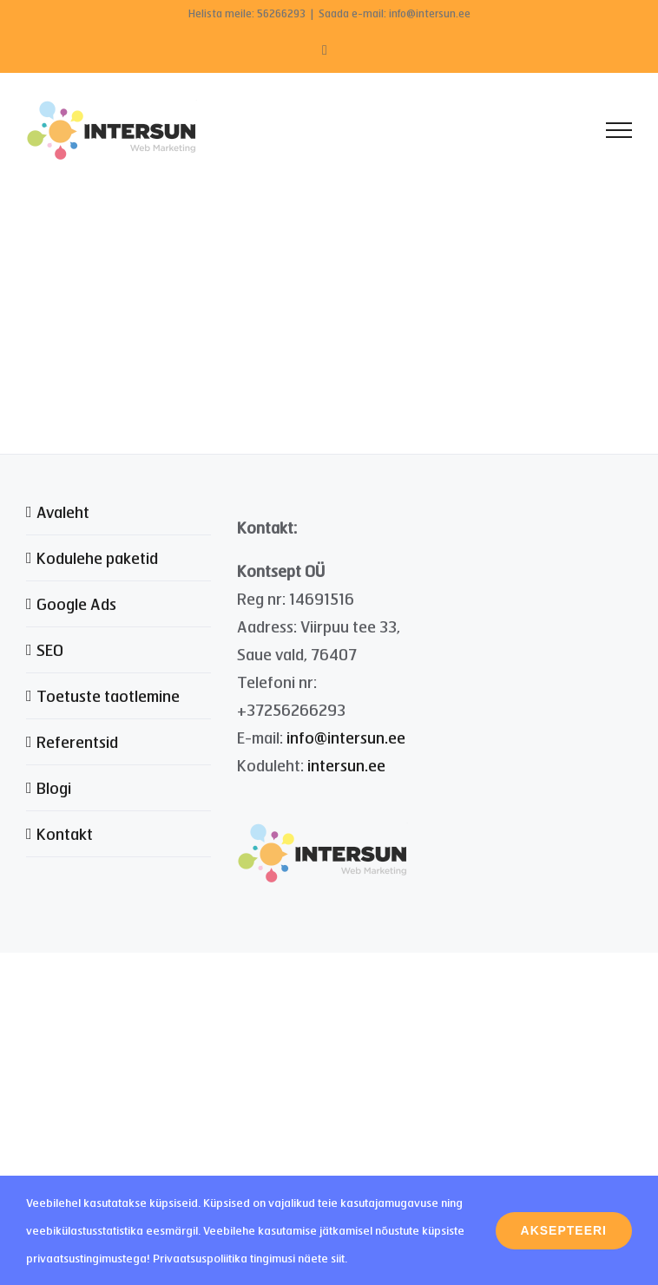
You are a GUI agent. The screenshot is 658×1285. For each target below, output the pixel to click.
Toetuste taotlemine (108, 695)
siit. (339, 1258)
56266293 (281, 13)
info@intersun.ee (345, 737)
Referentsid (77, 741)
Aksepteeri (564, 1230)
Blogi (53, 787)
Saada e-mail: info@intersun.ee (394, 13)
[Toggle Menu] (619, 130)
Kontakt (64, 833)
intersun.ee (346, 765)
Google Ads (76, 603)
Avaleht (62, 511)
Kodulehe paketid (97, 557)
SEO (49, 649)
